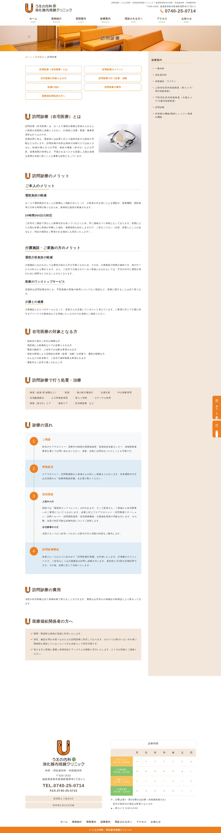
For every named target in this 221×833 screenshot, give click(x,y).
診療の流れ (53, 87)
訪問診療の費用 (113, 87)
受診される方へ (134, 20)
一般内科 (160, 68)
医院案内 (81, 20)
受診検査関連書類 (216, 429)
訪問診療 (160, 107)
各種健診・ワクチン (165, 81)
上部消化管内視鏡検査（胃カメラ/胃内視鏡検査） (174, 89)
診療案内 (105, 20)
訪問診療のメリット (112, 69)
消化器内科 (161, 75)
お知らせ (186, 20)
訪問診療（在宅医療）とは (53, 69)
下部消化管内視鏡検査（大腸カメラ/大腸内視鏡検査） (174, 99)
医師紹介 (56, 20)
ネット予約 (216, 407)
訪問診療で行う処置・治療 (113, 78)
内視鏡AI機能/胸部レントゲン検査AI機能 (174, 115)
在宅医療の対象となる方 (54, 78)
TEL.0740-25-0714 (63, 785)
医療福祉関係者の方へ (53, 96)
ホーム (33, 20)
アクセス (162, 20)
